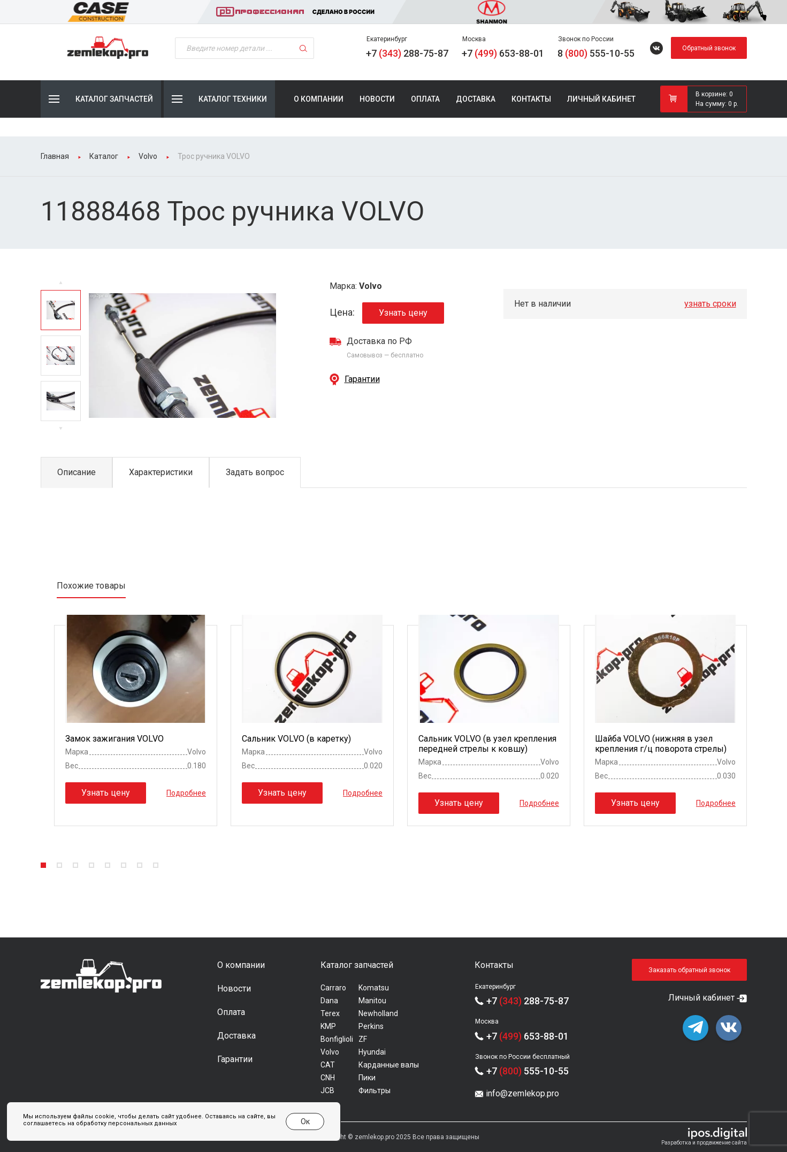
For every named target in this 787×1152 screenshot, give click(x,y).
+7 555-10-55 (527, 1071)
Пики (367, 1077)
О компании (318, 99)
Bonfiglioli (336, 1039)
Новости (377, 99)
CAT (327, 1065)
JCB (327, 1090)
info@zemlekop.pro (522, 1093)
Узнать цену (403, 313)
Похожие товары (91, 586)
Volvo (329, 1052)
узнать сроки (710, 304)
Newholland (378, 1013)
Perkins (371, 1026)
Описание (76, 472)
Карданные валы (388, 1065)
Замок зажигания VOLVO (114, 739)
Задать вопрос (255, 472)
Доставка (475, 99)
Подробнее (186, 792)
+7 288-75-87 (407, 53)
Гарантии (362, 379)
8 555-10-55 (596, 53)
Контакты (531, 99)
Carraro (333, 987)
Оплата (425, 99)
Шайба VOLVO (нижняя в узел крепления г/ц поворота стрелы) (661, 744)
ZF (362, 1039)
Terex (330, 1013)
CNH (327, 1077)
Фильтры (374, 1090)
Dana (329, 1000)
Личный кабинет (601, 99)
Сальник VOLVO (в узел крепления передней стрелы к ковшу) (487, 744)
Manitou (372, 1000)
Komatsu (373, 987)
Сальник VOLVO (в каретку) (296, 739)
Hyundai (372, 1052)
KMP (328, 1026)
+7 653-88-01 (503, 53)
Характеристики (161, 472)
